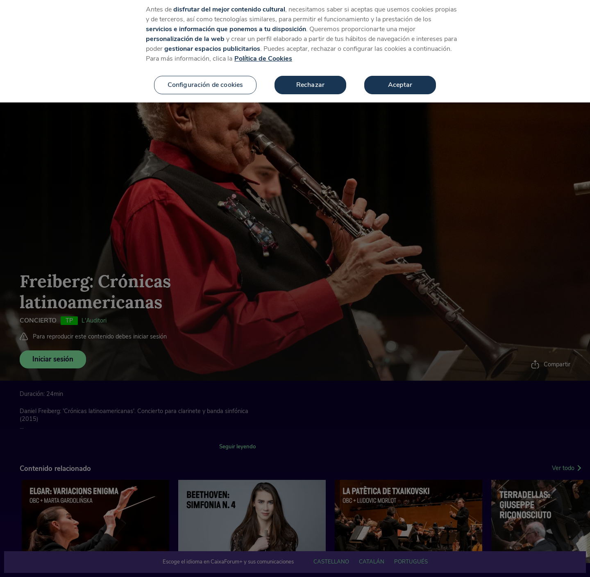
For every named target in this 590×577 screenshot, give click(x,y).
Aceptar (400, 79)
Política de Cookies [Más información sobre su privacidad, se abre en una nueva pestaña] (263, 53)
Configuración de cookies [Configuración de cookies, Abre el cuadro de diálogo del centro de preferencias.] (205, 79)
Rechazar (310, 79)
